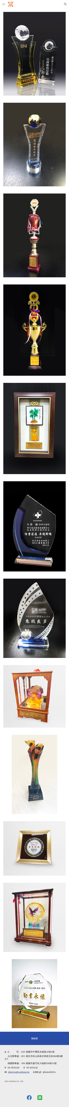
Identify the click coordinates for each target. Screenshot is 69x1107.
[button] (3, 4)
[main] (34, 1038)
